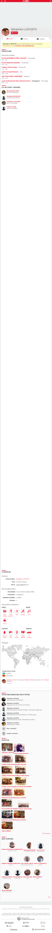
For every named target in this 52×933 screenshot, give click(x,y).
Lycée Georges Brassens (10, 72)
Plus (49, 897)
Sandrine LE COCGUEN (13, 101)
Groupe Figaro (35, 914)
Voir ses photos (46, 833)
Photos (25, 39)
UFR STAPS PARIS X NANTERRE (12, 76)
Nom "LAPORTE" (12, 728)
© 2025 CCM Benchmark (45, 914)
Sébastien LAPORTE (12, 680)
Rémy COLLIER (27, 877)
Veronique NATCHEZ (13, 91)
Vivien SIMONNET (7, 890)
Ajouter (15, 33)
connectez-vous (8, 46)
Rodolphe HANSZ (29, 680)
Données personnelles (6, 914)
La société (32, 913)
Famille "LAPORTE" (12, 733)
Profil (11, 39)
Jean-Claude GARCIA (27, 863)
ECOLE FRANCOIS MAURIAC (11, 63)
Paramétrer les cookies (17, 914)
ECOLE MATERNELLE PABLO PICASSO (14, 58)
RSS (18, 913)
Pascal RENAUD (17, 877)
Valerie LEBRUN (6, 831)
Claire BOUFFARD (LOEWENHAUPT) (12, 849)
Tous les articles (39, 913)
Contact (14, 913)
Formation (27, 913)
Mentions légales (27, 914)
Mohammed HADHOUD (14, 96)
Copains (42, 39)
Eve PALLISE (40, 850)
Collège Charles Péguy (9, 67)
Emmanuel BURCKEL (30, 850)
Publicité (22, 913)
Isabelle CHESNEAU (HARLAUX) (11, 863)
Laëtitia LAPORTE (7, 877)
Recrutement (46, 913)
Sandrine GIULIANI (20, 764)
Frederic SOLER (11, 107)
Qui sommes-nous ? (7, 913)
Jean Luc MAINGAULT (40, 863)
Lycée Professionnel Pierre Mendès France (16, 81)
